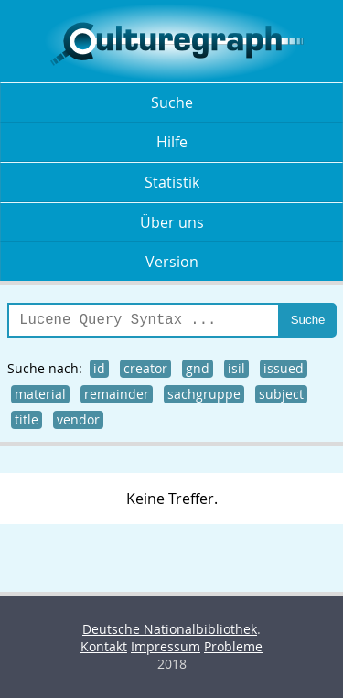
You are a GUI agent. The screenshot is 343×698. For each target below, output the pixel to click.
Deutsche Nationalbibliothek (169, 629)
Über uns (172, 222)
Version (171, 262)
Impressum (165, 646)
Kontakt (103, 646)
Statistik (172, 182)
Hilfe (172, 142)
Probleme (233, 646)
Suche (172, 102)
